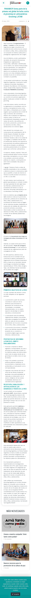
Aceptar (15, 594)
